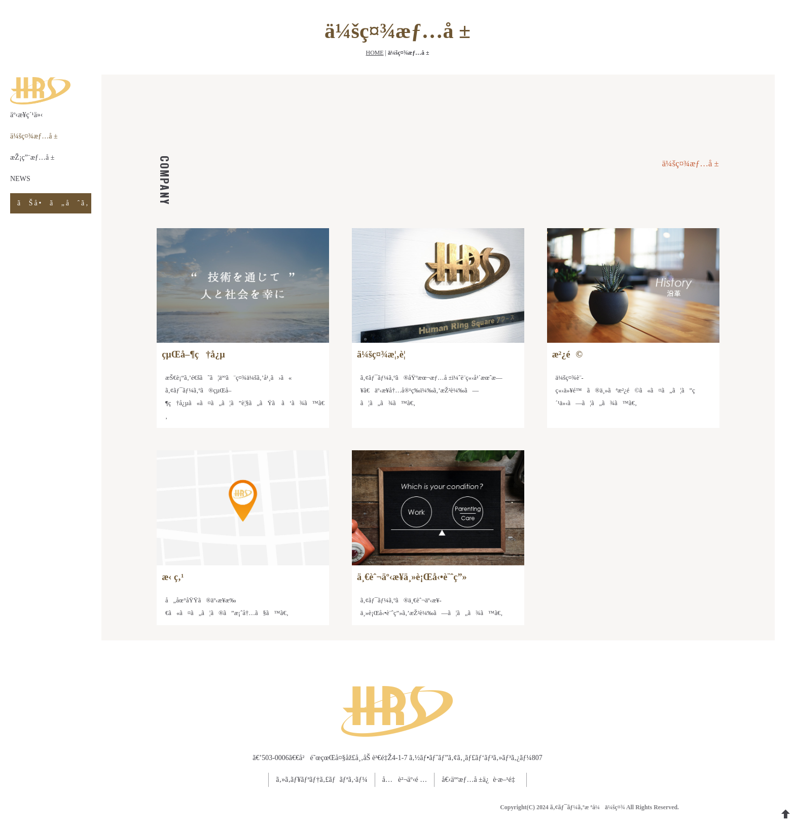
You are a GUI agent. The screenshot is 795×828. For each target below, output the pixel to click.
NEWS (20, 179)
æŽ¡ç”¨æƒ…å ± (32, 157)
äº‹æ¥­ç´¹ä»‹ (26, 115)
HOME (375, 52)
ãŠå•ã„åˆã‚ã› (54, 203)
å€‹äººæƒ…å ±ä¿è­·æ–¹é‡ (480, 779)
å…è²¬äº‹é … (404, 779)
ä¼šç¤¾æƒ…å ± (34, 136)
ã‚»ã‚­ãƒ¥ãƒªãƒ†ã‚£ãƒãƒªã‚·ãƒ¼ (322, 779)
